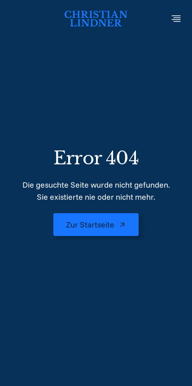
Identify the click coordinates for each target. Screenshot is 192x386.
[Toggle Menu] (176, 18)
